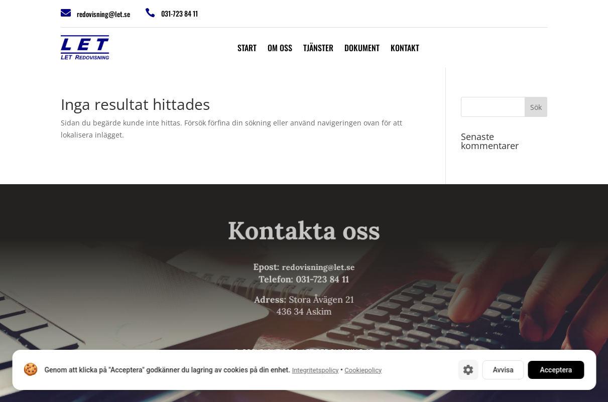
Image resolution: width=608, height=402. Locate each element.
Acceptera (556, 370)
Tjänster (318, 49)
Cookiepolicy (363, 370)
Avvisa (503, 370)
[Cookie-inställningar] (468, 370)
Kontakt (405, 49)
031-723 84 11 (179, 13)
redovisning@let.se (103, 14)
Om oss (280, 49)
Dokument (362, 49)
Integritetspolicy (315, 370)
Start (247, 49)
